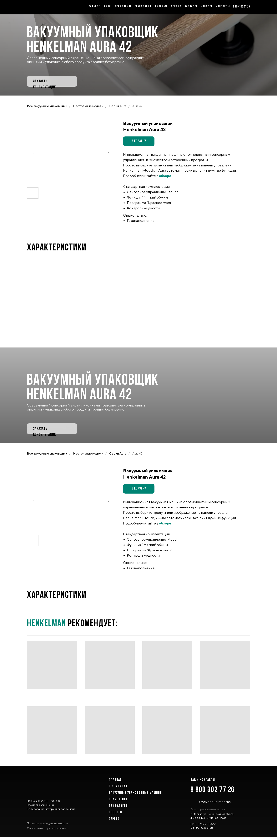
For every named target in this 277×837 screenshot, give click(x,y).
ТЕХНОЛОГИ (117, 806)
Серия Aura (117, 106)
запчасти (191, 6)
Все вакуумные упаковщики (47, 106)
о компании (118, 786)
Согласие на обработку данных (47, 828)
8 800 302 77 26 (212, 790)
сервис (176, 6)
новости (207, 6)
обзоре (165, 176)
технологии (142, 6)
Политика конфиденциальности (47, 823)
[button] (52, 81)
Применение (118, 799)
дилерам (161, 6)
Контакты (223, 6)
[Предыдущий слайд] (34, 153)
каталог (94, 6)
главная (115, 780)
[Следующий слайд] (109, 153)
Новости (115, 812)
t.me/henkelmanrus (215, 802)
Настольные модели (88, 106)
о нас (107, 6)
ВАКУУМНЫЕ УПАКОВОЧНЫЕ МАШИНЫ (136, 793)
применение (123, 6)
